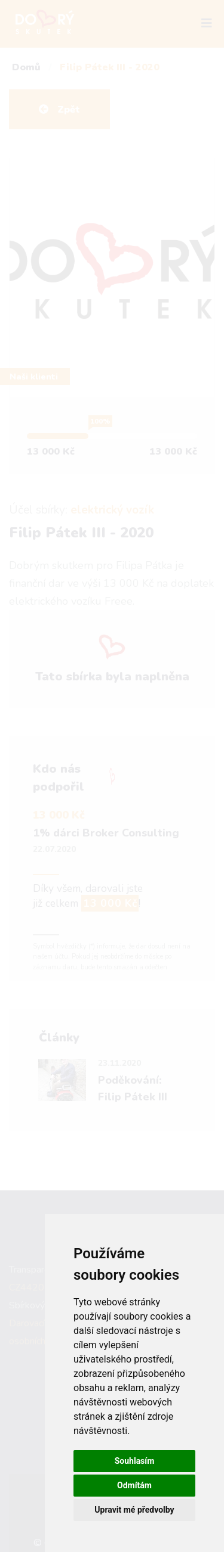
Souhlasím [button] (135, 1461)
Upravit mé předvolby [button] (134, 1509)
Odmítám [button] (134, 1485)
